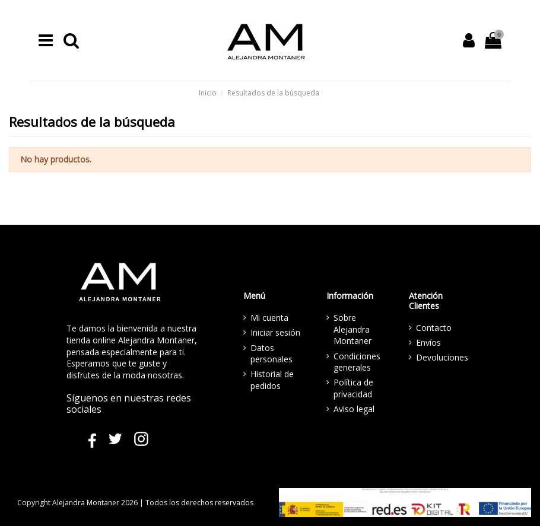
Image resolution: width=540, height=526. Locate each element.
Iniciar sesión (275, 332)
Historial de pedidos (272, 379)
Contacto (434, 327)
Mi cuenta (269, 317)
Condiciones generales (356, 362)
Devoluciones (442, 357)
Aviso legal (353, 409)
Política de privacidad (353, 388)
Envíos (428, 342)
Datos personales (271, 353)
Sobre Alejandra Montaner (352, 329)
